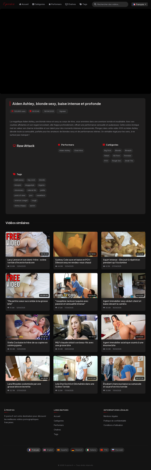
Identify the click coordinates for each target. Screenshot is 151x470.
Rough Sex (116, 161)
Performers (55, 4)
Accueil (24, 4)
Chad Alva (78, 150)
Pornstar (127, 156)
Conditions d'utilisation (113, 425)
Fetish (106, 156)
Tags (83, 4)
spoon (32, 206)
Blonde (118, 150)
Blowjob (128, 150)
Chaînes (70, 4)
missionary (19, 190)
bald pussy (19, 180)
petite (42, 190)
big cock (31, 180)
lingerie (42, 185)
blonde (42, 180)
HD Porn (116, 156)
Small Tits (129, 161)
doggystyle (29, 185)
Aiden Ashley (64, 150)
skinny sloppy (20, 206)
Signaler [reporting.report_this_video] (62, 111)
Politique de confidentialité (115, 421)
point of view (20, 195)
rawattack (41, 195)
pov (30, 195)
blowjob (18, 185)
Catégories (38, 4)
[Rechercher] (95, 4)
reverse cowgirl (21, 200)
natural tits (32, 190)
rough (34, 200)
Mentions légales (111, 416)
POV (106, 161)
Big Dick (107, 150)
